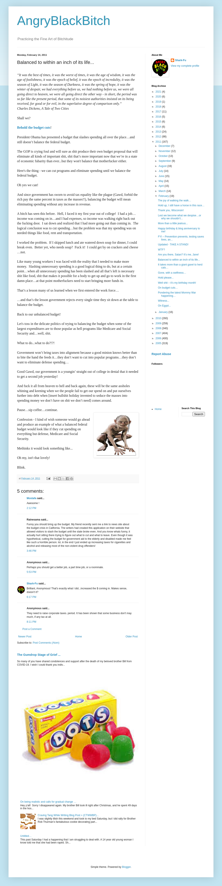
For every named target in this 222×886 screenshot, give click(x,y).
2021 (159, 91)
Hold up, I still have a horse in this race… (181, 205)
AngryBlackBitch (63, 20)
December (165, 145)
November (165, 151)
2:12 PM (31, 508)
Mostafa (31, 498)
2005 (159, 343)
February (164, 196)
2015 (159, 121)
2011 (159, 141)
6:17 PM (31, 597)
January (163, 312)
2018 (159, 106)
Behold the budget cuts (33, 127)
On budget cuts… (168, 287)
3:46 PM (31, 550)
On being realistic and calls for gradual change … (48, 801)
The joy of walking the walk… (174, 200)
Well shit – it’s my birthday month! (177, 282)
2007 (159, 333)
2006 (159, 338)
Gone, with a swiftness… (172, 272)
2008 (159, 328)
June (162, 176)
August (163, 166)
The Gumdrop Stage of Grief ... (38, 654)
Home (78, 636)
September (165, 160)
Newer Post (24, 636)
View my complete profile (185, 65)
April (161, 185)
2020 (159, 96)
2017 (159, 111)
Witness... (163, 300)
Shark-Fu (32, 583)
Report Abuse (161, 354)
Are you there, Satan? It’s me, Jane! (178, 254)
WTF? (161, 249)
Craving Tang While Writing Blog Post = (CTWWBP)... (68, 815)
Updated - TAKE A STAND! (173, 244)
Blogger (126, 866)
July (161, 171)
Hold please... (166, 277)
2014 (159, 126)
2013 (159, 131)
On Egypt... (164, 305)
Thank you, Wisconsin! (171, 210)
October (163, 156)
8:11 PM (31, 621)
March (162, 191)
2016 (159, 116)
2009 (159, 323)
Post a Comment (31, 629)
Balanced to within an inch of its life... (179, 259)
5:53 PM (31, 572)
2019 (159, 101)
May (161, 181)
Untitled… (26, 835)
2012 (159, 136)
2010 (159, 318)
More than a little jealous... (173, 223)
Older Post (132, 636)
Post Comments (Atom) (46, 642)
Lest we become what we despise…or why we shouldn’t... (179, 217)
